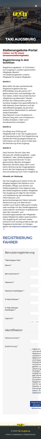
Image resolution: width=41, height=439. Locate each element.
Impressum (17, 434)
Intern (8, 434)
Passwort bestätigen (14, 291)
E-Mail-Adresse (12, 299)
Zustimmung (11, 346)
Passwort (9, 282)
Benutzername (12, 274)
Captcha (9, 318)
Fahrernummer (12, 338)
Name (8, 265)
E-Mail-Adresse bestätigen (11, 309)
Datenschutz (29, 434)
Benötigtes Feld (12, 260)
